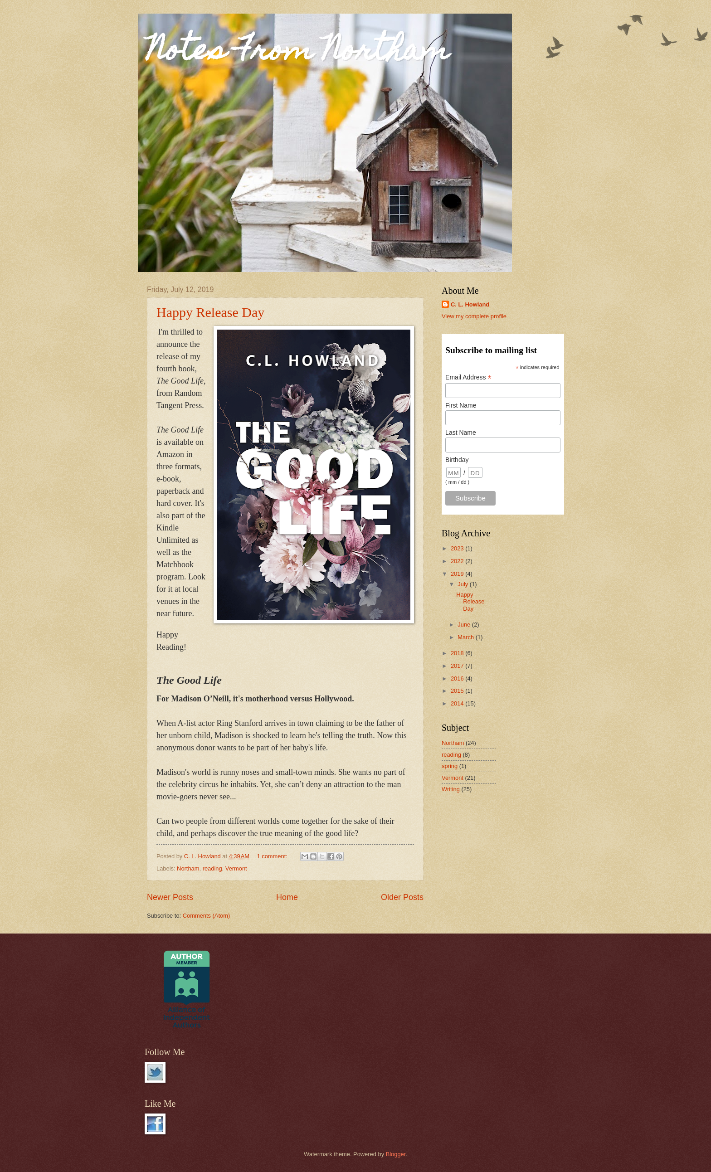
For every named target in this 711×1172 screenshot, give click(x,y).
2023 (458, 548)
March (466, 637)
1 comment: (273, 856)
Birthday (456, 459)
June (465, 624)
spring (450, 766)
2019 (458, 573)
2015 (458, 690)
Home (287, 897)
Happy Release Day (210, 312)
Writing (451, 789)
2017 (458, 665)
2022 (458, 561)
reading (212, 868)
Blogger (396, 1154)
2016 (458, 678)
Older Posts (402, 897)
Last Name (460, 432)
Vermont (236, 868)
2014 (458, 703)
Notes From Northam (298, 53)
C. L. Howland (470, 304)
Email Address (468, 377)
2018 (458, 653)
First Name (460, 405)
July (463, 584)
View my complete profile (474, 316)
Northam (188, 868)
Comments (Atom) (206, 915)
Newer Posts (170, 897)
